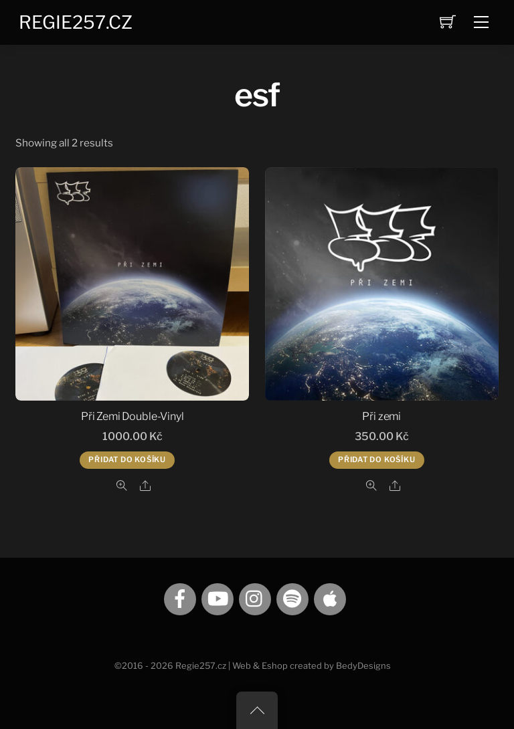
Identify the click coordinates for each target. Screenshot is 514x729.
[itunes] (330, 598)
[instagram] (255, 598)
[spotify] (292, 598)
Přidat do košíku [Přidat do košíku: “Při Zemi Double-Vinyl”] (127, 459)
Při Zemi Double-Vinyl (132, 416)
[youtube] (217, 598)
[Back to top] (257, 710)
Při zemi (381, 416)
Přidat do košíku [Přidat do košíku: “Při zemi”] (377, 459)
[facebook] (180, 598)
